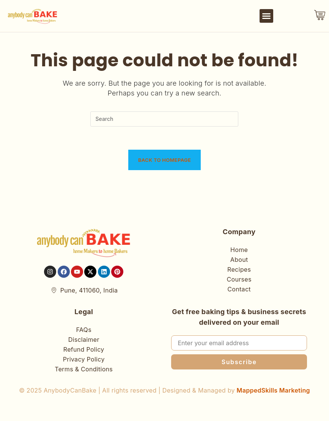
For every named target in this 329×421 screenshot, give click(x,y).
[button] (266, 16)
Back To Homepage (164, 160)
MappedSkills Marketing (273, 390)
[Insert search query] (164, 119)
